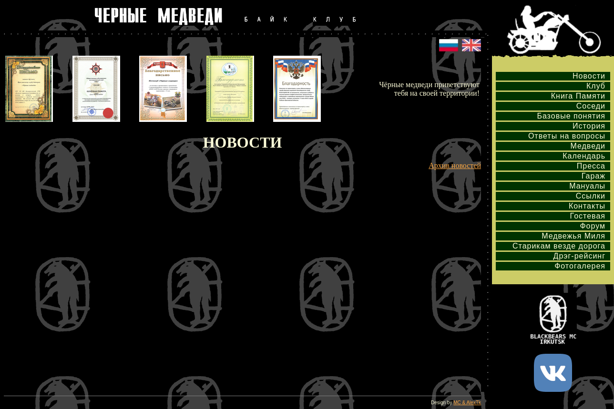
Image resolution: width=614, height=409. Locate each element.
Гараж (593, 176)
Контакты (587, 206)
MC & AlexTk (467, 402)
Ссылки (590, 196)
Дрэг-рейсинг (579, 256)
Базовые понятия (571, 116)
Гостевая (587, 216)
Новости (589, 76)
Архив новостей (455, 165)
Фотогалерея (579, 266)
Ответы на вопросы (566, 136)
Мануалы (587, 186)
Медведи (587, 146)
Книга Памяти (578, 96)
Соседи (590, 106)
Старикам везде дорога (558, 246)
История (589, 126)
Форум (592, 226)
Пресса (591, 166)
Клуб (595, 86)
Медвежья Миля (573, 236)
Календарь (584, 156)
